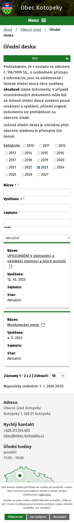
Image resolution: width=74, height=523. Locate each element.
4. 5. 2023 (14, 338)
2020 (60, 160)
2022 (28, 167)
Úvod (8, 30)
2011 (46, 145)
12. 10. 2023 (16, 279)
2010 (30, 145)
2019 (44, 160)
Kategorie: (12, 145)
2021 (12, 167)
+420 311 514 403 (17, 430)
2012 (62, 145)
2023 (44, 167)
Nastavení (59, 517)
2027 (45, 174)
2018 (28, 160)
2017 (12, 160)
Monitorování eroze (26, 325)
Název (10, 185)
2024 (60, 167)
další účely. (45, 494)
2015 (44, 153)
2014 (28, 153)
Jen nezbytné (38, 517)
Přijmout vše (15, 517)
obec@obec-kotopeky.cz (24, 436)
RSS (50, 58)
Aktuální (14, 300)
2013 (12, 153)
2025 (12, 174)
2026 (28, 174)
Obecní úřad (31, 30)
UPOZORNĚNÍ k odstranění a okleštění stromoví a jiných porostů (36, 261)
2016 (60, 153)
